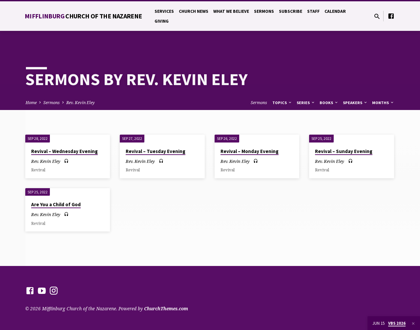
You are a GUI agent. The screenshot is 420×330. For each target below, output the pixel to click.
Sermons (264, 11)
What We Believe (231, 11)
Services (164, 11)
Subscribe (290, 11)
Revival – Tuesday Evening (155, 151)
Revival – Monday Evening (249, 151)
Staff (313, 11)
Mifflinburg (83, 16)
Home (31, 102)
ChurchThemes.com (166, 308)
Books (329, 102)
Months (383, 102)
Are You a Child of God (56, 204)
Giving (162, 21)
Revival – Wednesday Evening (64, 151)
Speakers (355, 102)
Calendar (335, 11)
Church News (193, 11)
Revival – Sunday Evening (343, 151)
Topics (282, 102)
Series (306, 102)
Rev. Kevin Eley (80, 102)
